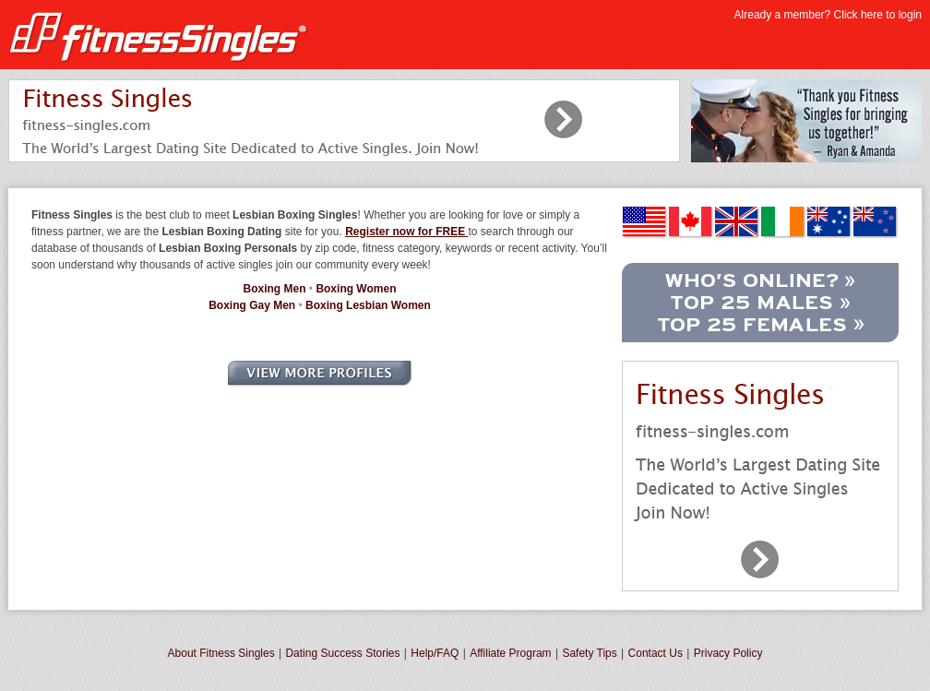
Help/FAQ (435, 653)
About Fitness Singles (221, 653)
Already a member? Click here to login (828, 14)
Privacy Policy (728, 653)
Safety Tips (589, 653)
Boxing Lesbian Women (368, 305)
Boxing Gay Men (252, 305)
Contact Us (655, 653)
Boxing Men (275, 288)
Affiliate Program (510, 653)
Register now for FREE (406, 231)
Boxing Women (356, 288)
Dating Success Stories (342, 653)
